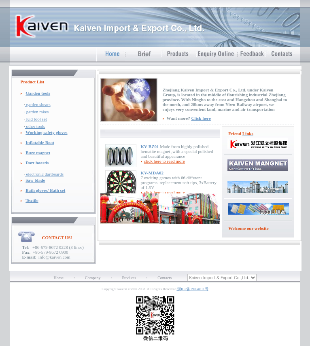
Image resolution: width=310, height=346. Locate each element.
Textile (31, 200)
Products (129, 278)
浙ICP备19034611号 (192, 289)
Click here (200, 118)
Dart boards (37, 162)
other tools (35, 126)
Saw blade (35, 180)
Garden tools (37, 93)
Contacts (164, 278)
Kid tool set (36, 119)
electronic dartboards (44, 174)
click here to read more (164, 161)
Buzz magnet (37, 152)
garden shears (38, 104)
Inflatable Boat (39, 142)
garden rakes (37, 111)
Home (58, 278)
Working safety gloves (46, 132)
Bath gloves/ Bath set (45, 190)
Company (93, 278)
